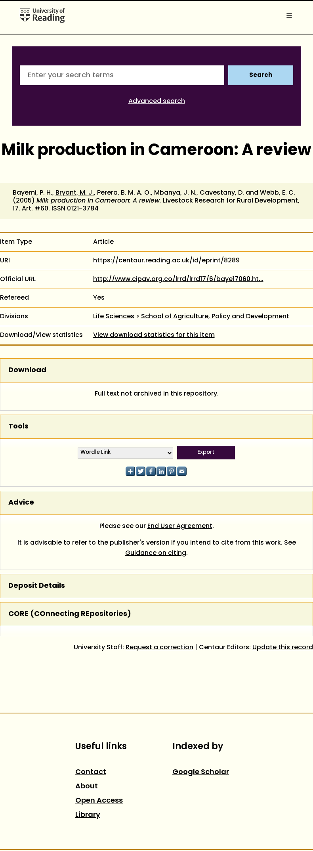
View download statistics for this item (154, 335)
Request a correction (159, 648)
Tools (18, 427)
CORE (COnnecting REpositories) (69, 614)
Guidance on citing (155, 553)
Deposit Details (36, 586)
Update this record (282, 648)
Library (87, 815)
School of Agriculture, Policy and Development (215, 317)
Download (27, 370)
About (86, 786)
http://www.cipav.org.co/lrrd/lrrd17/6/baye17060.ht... (178, 279)
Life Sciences (113, 317)
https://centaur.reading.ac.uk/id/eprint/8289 (166, 261)
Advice (21, 503)
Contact (90, 772)
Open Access (99, 801)
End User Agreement (179, 526)
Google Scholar (200, 772)
